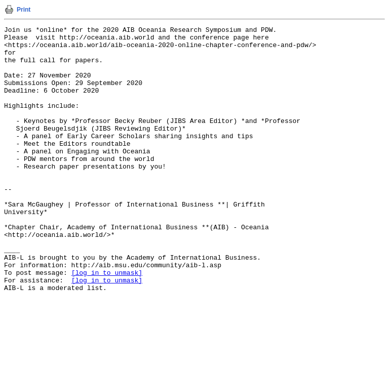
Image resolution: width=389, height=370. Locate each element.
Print (23, 9)
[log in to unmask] (106, 322)
